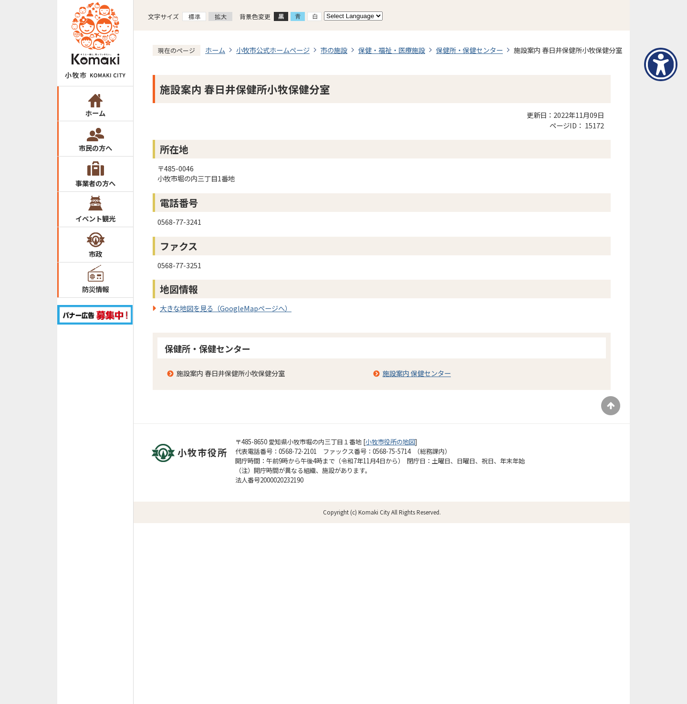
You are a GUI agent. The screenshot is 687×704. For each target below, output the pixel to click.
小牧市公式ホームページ (273, 50)
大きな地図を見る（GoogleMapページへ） (225, 308)
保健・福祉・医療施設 (391, 50)
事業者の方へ (95, 183)
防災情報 (95, 289)
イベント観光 (95, 218)
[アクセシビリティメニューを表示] (660, 64)
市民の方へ (95, 148)
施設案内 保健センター (417, 373)
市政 (95, 254)
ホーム (95, 113)
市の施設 (334, 50)
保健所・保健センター (469, 50)
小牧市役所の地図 (390, 441)
